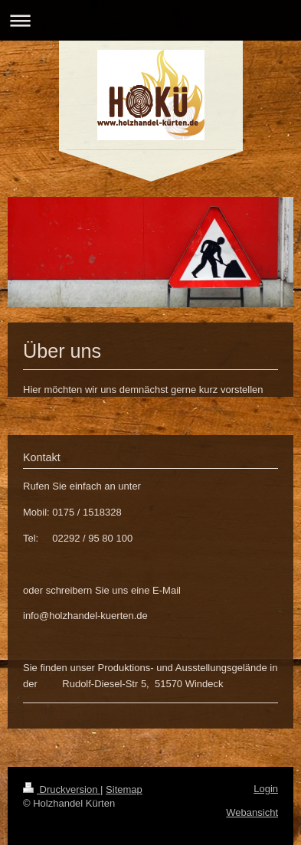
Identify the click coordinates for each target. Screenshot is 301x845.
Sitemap (124, 789)
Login (266, 788)
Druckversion (61, 789)
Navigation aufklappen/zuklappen (150, 20)
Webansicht (252, 812)
